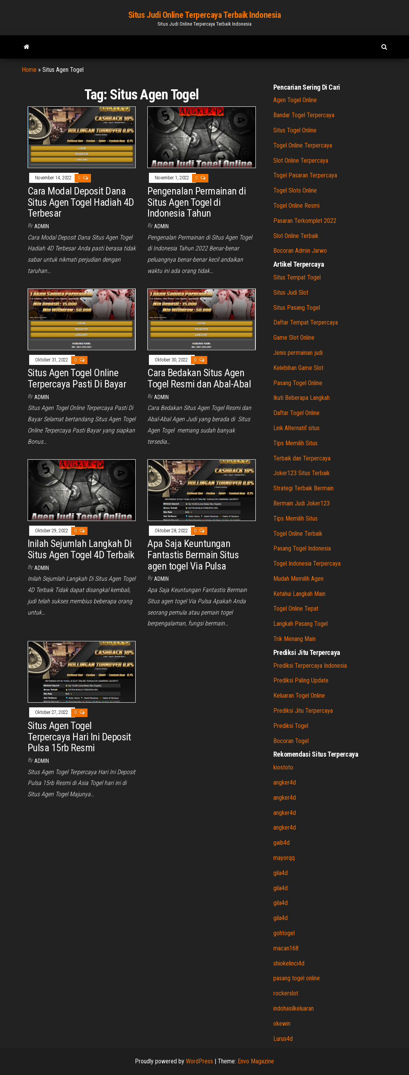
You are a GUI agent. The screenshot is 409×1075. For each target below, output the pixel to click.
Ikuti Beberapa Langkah (301, 397)
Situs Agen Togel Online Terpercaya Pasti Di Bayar (77, 378)
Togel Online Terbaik (297, 533)
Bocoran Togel (291, 741)
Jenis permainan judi (298, 352)
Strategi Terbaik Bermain (303, 488)
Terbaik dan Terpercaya (301, 458)
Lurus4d (283, 1038)
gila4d (280, 873)
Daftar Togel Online (296, 413)
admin (41, 226)
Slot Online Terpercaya (300, 160)
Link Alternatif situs (296, 428)
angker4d (284, 782)
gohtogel (284, 933)
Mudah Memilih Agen (298, 578)
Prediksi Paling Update (301, 680)
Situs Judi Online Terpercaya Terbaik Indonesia (204, 15)
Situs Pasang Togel (296, 307)
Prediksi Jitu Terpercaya (303, 710)
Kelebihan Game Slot (298, 368)
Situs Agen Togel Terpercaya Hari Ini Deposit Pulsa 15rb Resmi (79, 737)
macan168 (286, 948)
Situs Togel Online (294, 130)
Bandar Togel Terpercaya (303, 115)
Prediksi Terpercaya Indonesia (310, 665)
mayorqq (284, 857)
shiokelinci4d (288, 963)
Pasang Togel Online (297, 383)
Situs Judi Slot (290, 292)
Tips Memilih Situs (295, 443)
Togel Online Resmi (296, 205)
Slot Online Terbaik (295, 236)
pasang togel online (296, 978)
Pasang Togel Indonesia (302, 548)
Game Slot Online (294, 337)
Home (29, 69)
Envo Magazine (256, 1061)
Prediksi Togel (290, 725)
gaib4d (281, 842)
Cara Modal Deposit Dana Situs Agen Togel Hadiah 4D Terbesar (81, 202)
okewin (281, 1023)
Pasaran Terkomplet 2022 (304, 220)
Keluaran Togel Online (299, 695)
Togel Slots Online (295, 190)
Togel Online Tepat (295, 608)
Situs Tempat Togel (297, 277)
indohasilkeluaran (293, 1008)
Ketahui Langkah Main (299, 593)
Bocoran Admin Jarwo (300, 250)
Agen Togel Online (295, 100)
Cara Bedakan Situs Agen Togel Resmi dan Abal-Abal (199, 378)
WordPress (199, 1061)
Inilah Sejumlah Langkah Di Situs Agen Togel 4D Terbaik (81, 549)
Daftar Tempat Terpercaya (305, 322)
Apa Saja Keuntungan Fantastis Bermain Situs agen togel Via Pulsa (193, 554)
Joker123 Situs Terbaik (301, 473)
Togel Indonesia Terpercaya (307, 563)
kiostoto (283, 767)
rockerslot (285, 993)
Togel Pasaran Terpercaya (305, 175)
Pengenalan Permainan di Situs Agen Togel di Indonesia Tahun (196, 202)
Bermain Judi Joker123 (301, 503)
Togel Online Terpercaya (302, 145)
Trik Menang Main (294, 639)
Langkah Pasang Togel (300, 623)
